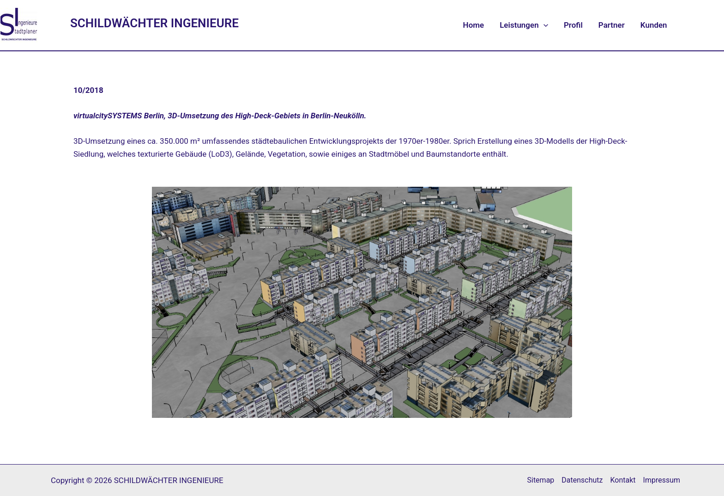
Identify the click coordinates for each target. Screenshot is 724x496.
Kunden (653, 25)
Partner (611, 25)
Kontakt (623, 480)
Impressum (662, 480)
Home (473, 25)
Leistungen (524, 24)
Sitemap (540, 480)
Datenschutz (582, 480)
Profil (573, 25)
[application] (543, 24)
